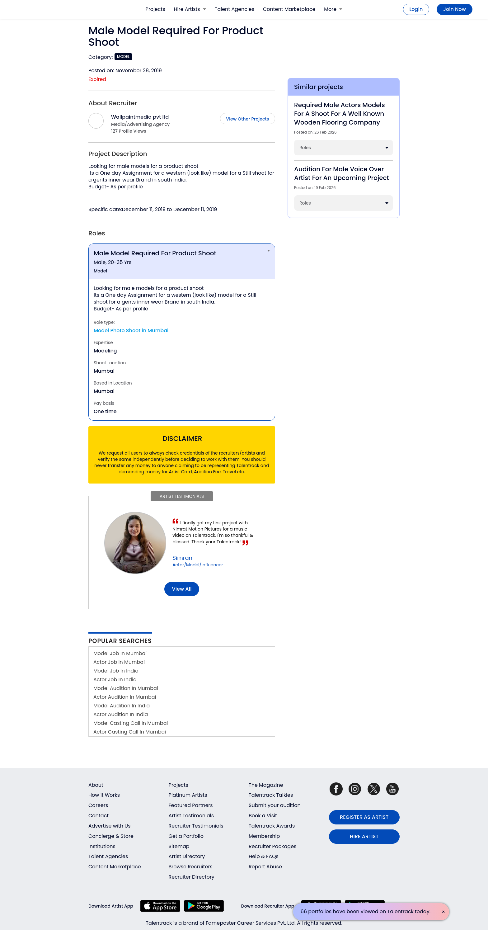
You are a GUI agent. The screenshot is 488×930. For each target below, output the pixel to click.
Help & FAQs (264, 856)
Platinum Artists (188, 795)
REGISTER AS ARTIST (364, 817)
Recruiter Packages (272, 846)
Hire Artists (190, 9)
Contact (98, 815)
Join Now (454, 9)
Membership (264, 836)
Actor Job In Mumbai (119, 662)
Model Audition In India (121, 705)
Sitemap (179, 846)
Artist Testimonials (191, 815)
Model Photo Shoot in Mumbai (131, 330)
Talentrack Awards (272, 825)
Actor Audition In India (120, 714)
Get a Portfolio (186, 836)
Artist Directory (187, 856)
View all (182, 588)
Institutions (101, 846)
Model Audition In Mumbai (125, 688)
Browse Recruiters (191, 866)
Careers (98, 805)
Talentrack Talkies (271, 795)
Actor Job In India (115, 679)
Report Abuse (265, 866)
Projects (155, 9)
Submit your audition (275, 805)
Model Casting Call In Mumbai (130, 723)
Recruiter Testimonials (196, 825)
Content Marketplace (289, 9)
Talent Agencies (234, 9)
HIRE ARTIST (364, 836)
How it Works (104, 795)
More (333, 9)
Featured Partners (191, 805)
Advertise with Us (109, 825)
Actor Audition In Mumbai (124, 697)
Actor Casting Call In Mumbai (129, 731)
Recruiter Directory (191, 876)
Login (416, 9)
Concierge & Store (111, 836)
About (95, 785)
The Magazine (266, 785)
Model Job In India (115, 670)
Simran (182, 558)
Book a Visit (263, 815)
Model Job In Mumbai (120, 653)
